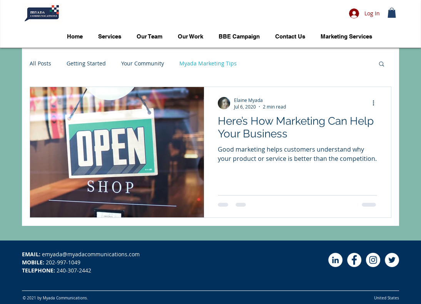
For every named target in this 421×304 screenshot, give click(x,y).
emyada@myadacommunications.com (81, 254)
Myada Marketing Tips (208, 63)
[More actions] (376, 103)
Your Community (142, 63)
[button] (392, 13)
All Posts (40, 63)
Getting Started (86, 63)
